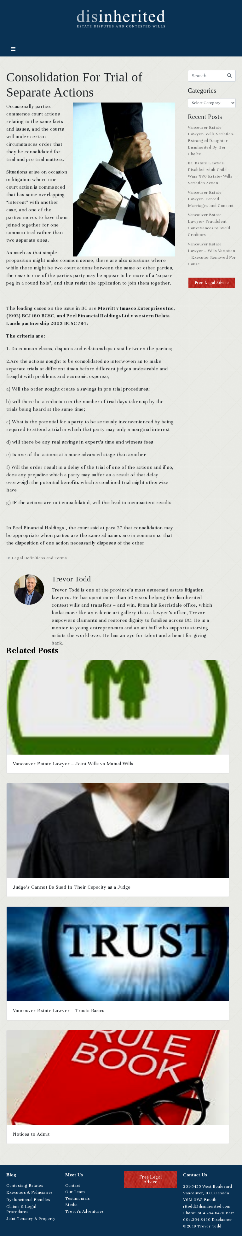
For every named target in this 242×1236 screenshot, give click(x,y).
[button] (211, 283)
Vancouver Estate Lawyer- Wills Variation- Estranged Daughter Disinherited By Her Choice (211, 140)
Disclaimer (222, 1219)
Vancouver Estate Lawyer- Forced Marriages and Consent (211, 199)
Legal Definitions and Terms (39, 558)
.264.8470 (211, 1212)
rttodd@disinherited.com (207, 1206)
